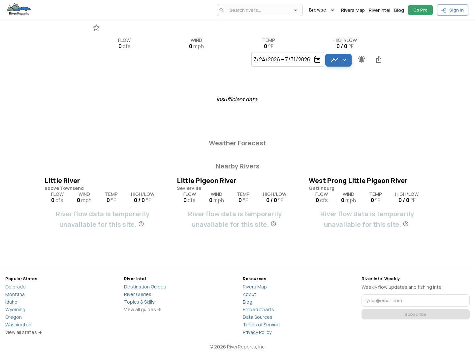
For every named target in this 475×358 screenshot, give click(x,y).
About (249, 294)
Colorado (15, 286)
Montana (15, 294)
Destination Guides (145, 286)
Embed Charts (258, 309)
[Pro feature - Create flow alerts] (361, 59)
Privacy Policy (257, 332)
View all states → (23, 332)
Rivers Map (353, 10)
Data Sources (257, 317)
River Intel (379, 10)
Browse (321, 10)
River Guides (137, 294)
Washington (18, 324)
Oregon (13, 317)
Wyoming (15, 309)
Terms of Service (261, 324)
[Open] (295, 10)
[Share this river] (378, 59)
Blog (399, 10)
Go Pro (420, 10)
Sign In (452, 10)
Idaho (11, 302)
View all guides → (142, 309)
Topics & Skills (139, 302)
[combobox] (258, 10)
